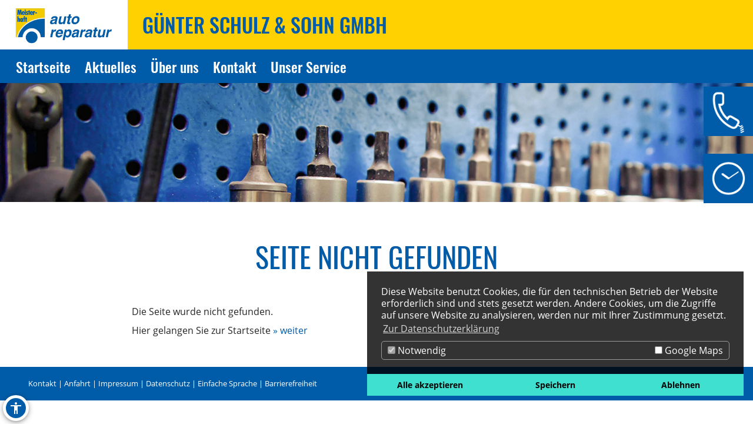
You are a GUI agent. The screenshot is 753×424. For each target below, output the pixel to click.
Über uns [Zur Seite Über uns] (175, 66)
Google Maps (689, 350)
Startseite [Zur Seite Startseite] (43, 66)
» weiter (290, 330)
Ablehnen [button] (680, 384)
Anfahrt (77, 383)
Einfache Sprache (227, 383)
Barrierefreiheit (291, 383)
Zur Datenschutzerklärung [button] (441, 328)
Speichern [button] (555, 384)
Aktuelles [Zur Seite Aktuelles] (110, 66)
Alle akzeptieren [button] (430, 384)
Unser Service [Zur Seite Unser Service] (308, 66)
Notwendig (417, 350)
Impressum (118, 383)
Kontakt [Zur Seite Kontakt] (234, 66)
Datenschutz (168, 383)
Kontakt (42, 383)
